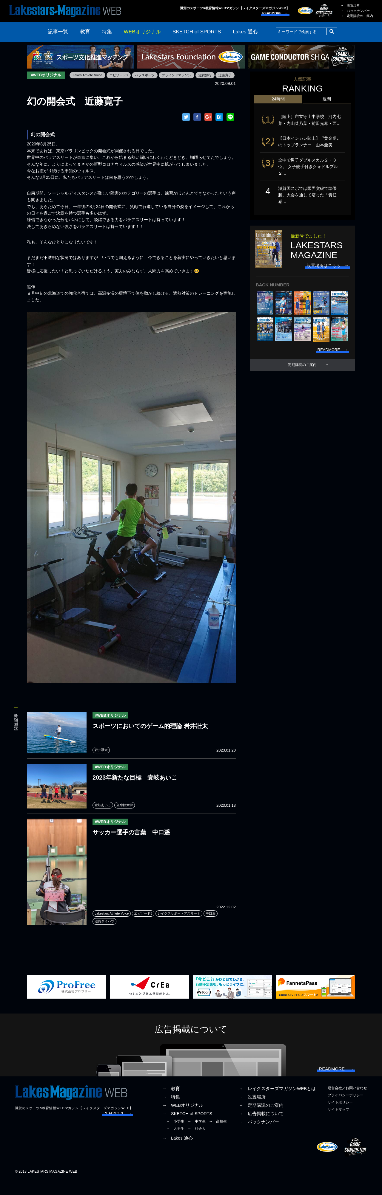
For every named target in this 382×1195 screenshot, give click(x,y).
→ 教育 (171, 1103)
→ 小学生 (175, 1136)
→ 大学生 (175, 1143)
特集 (107, 32)
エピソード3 (78, 84)
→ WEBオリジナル (182, 1120)
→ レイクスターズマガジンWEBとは (277, 1103)
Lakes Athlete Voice (45, 84)
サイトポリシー (340, 1117)
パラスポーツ (106, 84)
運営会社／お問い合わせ (347, 1103)
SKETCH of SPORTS (196, 32)
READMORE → (275, 13)
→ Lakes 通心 (177, 1152)
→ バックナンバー (355, 11)
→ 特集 (171, 1111)
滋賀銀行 (170, 84)
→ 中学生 (197, 1136)
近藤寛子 (192, 84)
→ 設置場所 (350, 5)
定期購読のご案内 (302, 369)
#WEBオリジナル (46, 75)
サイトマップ (338, 1124)
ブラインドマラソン (140, 84)
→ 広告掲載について (261, 1128)
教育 (85, 32)
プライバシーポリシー (345, 1110)
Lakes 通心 (245, 32)
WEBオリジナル (142, 32)
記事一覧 (58, 32)
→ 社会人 (197, 1143)
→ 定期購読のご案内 (356, 16)
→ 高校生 (218, 1136)
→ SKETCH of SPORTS (187, 1128)
